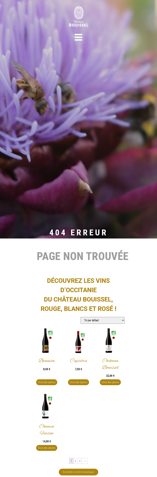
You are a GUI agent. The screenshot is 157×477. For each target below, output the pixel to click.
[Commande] (102, 320)
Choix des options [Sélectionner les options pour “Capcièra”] (78, 382)
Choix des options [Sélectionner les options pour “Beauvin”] (47, 382)
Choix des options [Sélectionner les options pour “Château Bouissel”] (110, 382)
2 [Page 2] (75, 460)
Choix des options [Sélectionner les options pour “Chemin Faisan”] (47, 448)
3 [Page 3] (79, 460)
